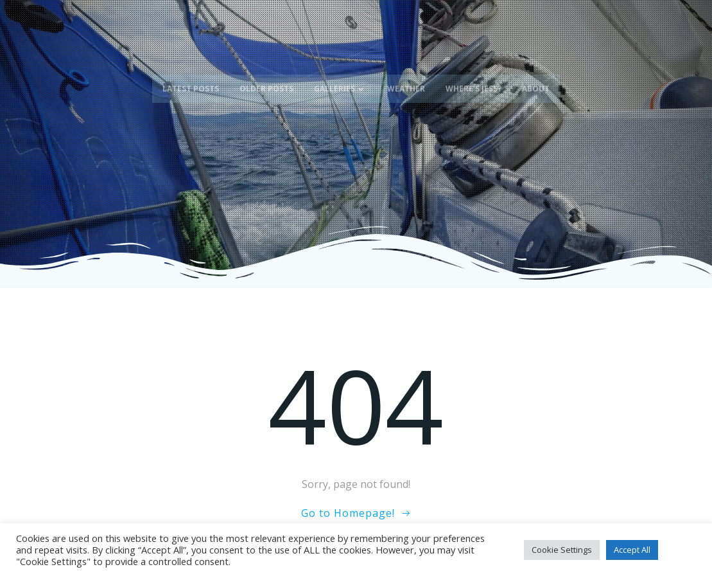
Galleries (340, 81)
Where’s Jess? (473, 81)
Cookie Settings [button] (562, 549)
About (536, 81)
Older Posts (266, 81)
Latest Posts (190, 81)
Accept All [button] (632, 549)
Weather (406, 81)
